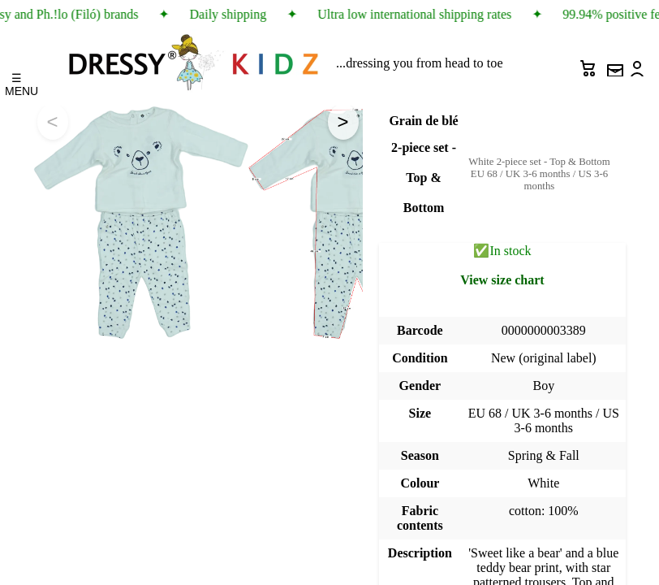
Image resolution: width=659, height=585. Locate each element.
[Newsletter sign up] (614, 64)
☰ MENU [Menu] (16, 80)
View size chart (502, 280)
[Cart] (590, 64)
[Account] (639, 64)
